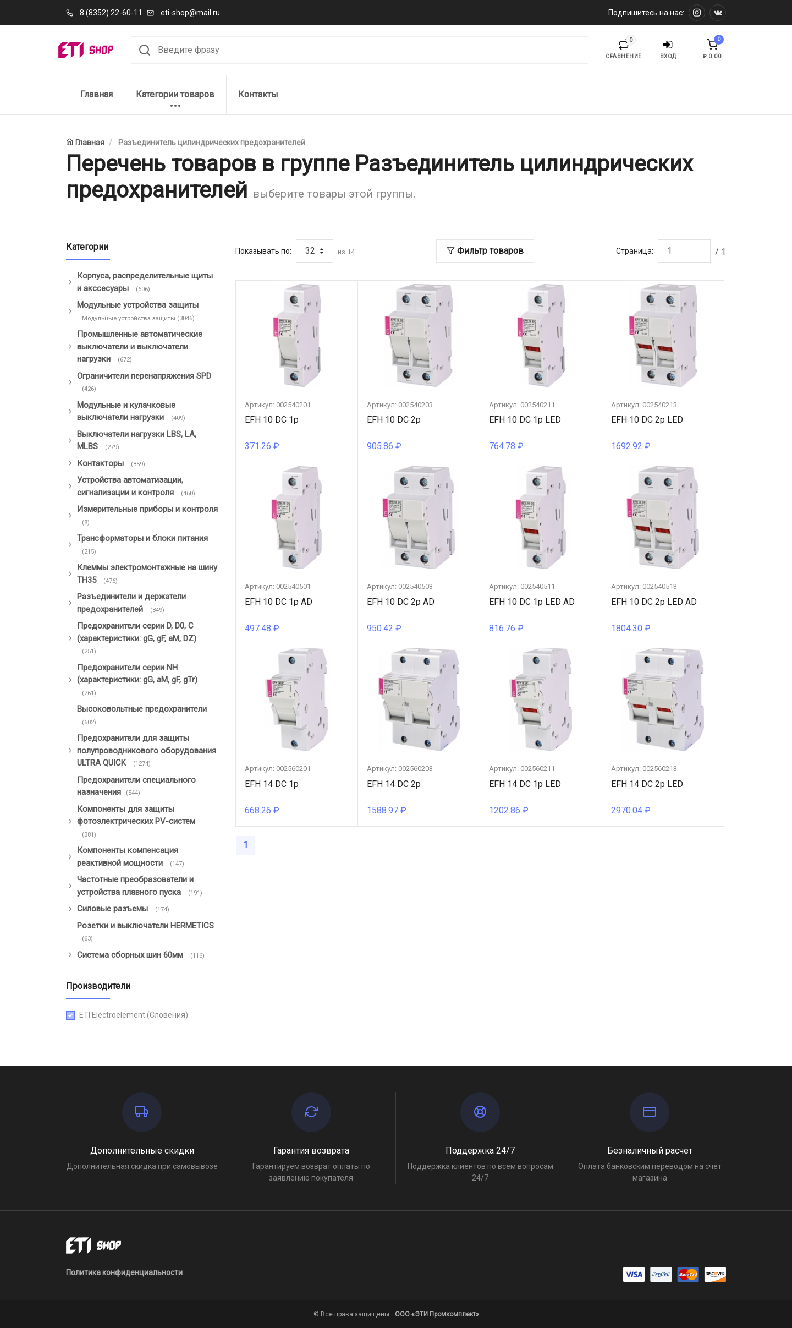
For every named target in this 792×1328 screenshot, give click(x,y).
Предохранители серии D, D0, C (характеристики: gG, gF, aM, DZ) (136, 639)
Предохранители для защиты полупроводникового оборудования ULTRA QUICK (146, 751)
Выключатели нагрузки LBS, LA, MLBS (136, 440)
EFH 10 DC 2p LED (647, 419)
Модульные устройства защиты (138, 311)
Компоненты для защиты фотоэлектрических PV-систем (136, 822)
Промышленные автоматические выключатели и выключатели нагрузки (139, 347)
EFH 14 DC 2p (394, 784)
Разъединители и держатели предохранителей (131, 603)
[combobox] (359, 50)
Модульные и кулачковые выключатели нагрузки (132, 411)
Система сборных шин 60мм (142, 955)
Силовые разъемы (124, 909)
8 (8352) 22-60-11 (111, 12)
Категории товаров (175, 100)
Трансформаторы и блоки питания (142, 544)
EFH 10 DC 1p (272, 419)
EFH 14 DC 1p (272, 784)
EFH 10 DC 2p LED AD (654, 602)
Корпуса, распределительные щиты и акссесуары (145, 282)
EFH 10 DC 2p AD (401, 602)
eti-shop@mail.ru (190, 12)
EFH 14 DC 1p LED (525, 784)
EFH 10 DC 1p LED (525, 419)
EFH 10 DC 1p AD (278, 602)
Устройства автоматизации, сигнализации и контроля (137, 486)
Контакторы (112, 463)
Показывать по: (263, 251)
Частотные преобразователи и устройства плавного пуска (141, 886)
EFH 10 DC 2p (394, 419)
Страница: (634, 251)
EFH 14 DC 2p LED (647, 784)
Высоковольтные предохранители (142, 715)
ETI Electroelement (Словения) (133, 1014)
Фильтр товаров (485, 250)
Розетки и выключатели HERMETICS (145, 932)
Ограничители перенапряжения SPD (144, 382)
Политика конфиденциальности (124, 1272)
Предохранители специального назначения (136, 786)
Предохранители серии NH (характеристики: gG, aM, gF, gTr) (137, 680)
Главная (96, 94)
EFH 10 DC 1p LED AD (532, 602)
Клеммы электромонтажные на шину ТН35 (147, 574)
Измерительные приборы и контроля (147, 515)
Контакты (258, 94)
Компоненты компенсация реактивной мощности (131, 856)
